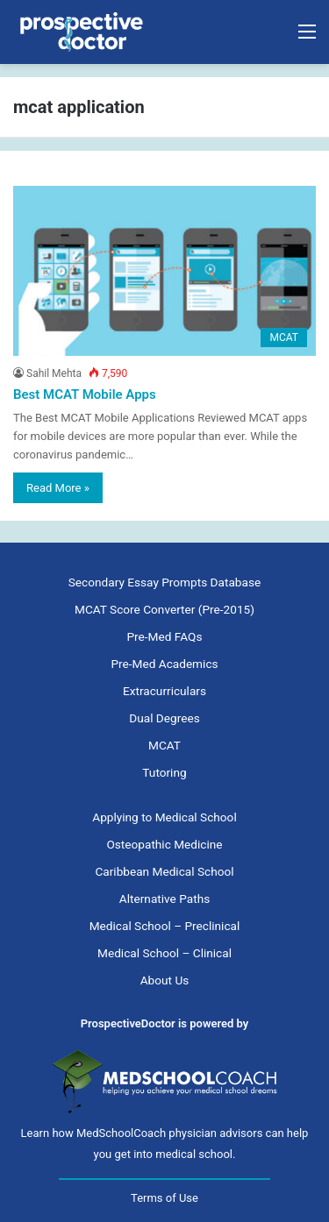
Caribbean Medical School (164, 871)
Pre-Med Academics (164, 664)
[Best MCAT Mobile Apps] (164, 271)
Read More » (57, 487)
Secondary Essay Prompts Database (164, 582)
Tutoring (164, 772)
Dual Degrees (164, 718)
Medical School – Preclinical (164, 926)
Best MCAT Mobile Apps (84, 394)
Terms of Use (164, 1197)
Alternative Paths (164, 899)
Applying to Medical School (164, 817)
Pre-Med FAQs (165, 636)
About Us (165, 980)
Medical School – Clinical (164, 953)
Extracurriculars (164, 691)
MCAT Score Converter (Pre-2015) (164, 609)
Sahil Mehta (54, 373)
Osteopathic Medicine (164, 844)
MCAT (164, 745)
